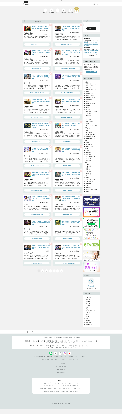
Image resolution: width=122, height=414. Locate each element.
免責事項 (71, 356)
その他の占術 (89, 324)
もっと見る (91, 55)
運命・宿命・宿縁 (90, 103)
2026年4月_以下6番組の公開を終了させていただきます (91, 51)
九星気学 (88, 313)
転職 (87, 185)
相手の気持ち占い (56, 346)
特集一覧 (78, 337)
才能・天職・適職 (90, 180)
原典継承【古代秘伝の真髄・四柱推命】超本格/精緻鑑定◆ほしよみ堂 (91, 44)
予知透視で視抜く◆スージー (37, 44)
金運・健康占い (60, 347)
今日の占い (88, 160)
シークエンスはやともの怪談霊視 (67, 263)
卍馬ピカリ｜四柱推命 (67, 190)
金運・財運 (88, 187)
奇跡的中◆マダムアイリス (37, 190)
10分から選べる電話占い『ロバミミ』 (70, 383)
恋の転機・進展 (90, 93)
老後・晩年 (88, 172)
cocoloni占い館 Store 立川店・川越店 (50, 391)
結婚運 (87, 142)
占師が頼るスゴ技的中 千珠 (37, 165)
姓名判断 (88, 303)
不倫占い (77, 346)
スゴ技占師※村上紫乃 (37, 238)
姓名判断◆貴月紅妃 (37, 141)
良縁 (87, 131)
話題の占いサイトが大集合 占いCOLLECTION (50, 388)
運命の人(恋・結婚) (90, 135)
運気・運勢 (88, 152)
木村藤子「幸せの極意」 (67, 214)
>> (66, 271)
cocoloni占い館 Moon (61, 366)
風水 (87, 307)
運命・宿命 (88, 170)
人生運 (87, 164)
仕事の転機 (88, 183)
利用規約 (49, 356)
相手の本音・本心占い (91, 84)
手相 (87, 309)
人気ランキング (45, 337)
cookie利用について (73, 359)
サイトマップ (62, 359)
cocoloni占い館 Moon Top (34, 332)
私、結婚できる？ (90, 144)
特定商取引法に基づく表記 (60, 356)
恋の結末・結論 (90, 86)
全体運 (87, 150)
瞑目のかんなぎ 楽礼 (37, 68)
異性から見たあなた (91, 138)
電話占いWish (77, 388)
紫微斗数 (88, 321)
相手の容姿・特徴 (90, 137)
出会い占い (89, 346)
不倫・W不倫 (89, 99)
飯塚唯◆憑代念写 (67, 141)
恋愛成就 (88, 105)
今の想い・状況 (90, 95)
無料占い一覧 (64, 337)
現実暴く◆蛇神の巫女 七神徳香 (37, 93)
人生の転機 (88, 166)
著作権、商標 (45, 359)
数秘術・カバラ (90, 315)
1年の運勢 (88, 154)
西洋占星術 (88, 297)
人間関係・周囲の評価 (91, 189)
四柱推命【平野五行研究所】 (67, 117)
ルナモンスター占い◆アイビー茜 (67, 68)
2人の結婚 (88, 119)
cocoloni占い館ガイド (39, 356)
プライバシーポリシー (80, 356)
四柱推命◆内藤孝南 (67, 238)
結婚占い (82, 346)
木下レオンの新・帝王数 (37, 117)
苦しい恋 (88, 109)
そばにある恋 (89, 133)
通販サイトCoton (74, 391)
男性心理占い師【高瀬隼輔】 (67, 93)
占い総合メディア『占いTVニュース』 (50, 383)
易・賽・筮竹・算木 (91, 311)
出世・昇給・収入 (90, 182)
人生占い (46, 347)
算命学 (87, 317)
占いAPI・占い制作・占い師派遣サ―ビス (69, 385)
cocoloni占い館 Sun (61, 364)
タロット (88, 305)
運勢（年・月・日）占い (71, 347)
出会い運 (88, 129)
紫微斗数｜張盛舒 (67, 165)
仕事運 (87, 178)
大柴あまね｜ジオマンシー (67, 44)
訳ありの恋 (88, 113)
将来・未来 (88, 168)
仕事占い (52, 347)
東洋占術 (88, 299)
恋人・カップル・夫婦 (91, 125)
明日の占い (88, 158)
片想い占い (88, 88)
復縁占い (71, 346)
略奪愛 (87, 123)
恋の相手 (88, 101)
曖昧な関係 (88, 115)
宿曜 (87, 319)
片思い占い (64, 346)
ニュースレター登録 (91, 72)
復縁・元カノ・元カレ (91, 111)
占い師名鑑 (72, 337)
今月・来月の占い (90, 156)
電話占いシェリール (67, 388)
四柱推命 (88, 301)
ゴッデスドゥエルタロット (37, 214)
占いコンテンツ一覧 (55, 337)
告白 (87, 117)
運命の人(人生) (89, 174)
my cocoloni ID (61, 369)
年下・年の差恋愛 (90, 121)
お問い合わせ (54, 359)
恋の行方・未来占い (91, 90)
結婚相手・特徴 (90, 146)
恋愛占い (88, 92)
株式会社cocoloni (61, 372)
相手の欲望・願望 (90, 97)
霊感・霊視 (88, 323)
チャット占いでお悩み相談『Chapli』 (49, 385)
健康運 (87, 191)
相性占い (88, 107)
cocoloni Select (64, 391)
